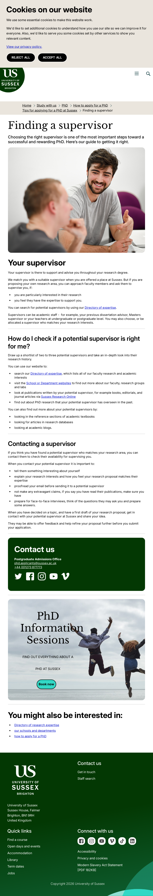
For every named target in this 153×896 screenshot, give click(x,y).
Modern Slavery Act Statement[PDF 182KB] (100, 867)
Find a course (17, 840)
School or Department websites (48, 383)
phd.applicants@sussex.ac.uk (35, 563)
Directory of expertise (100, 307)
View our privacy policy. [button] (24, 47)
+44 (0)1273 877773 (28, 567)
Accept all (52, 57)
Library (12, 860)
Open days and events (23, 846)
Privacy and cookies (92, 858)
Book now (46, 684)
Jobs (11, 873)
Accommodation (19, 853)
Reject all (21, 57)
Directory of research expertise (36, 725)
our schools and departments (35, 730)
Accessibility (86, 851)
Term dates (15, 866)
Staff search (86, 778)
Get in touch (86, 772)
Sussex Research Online (58, 397)
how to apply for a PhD (30, 736)
